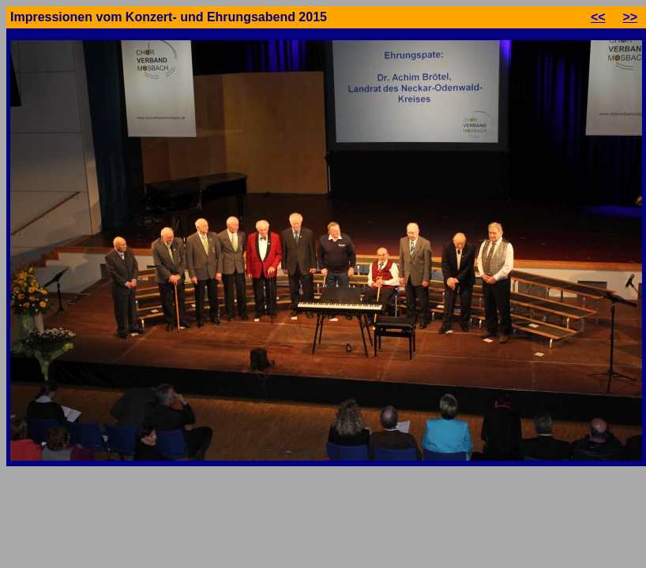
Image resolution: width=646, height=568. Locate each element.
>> (629, 17)
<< (598, 17)
